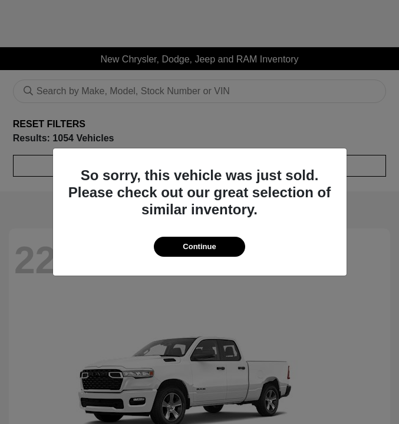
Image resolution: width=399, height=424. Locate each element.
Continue (199, 246)
